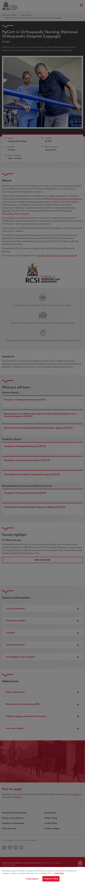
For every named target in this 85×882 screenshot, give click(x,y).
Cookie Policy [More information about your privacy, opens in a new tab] (59, 877)
